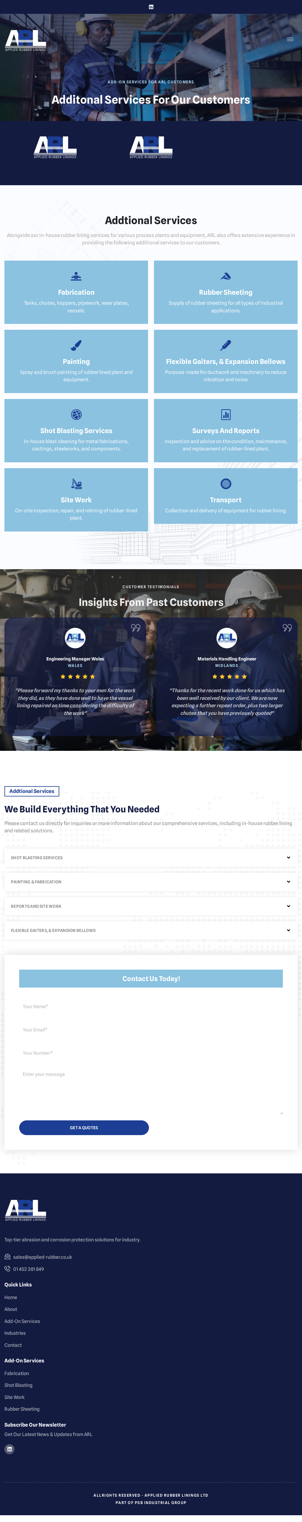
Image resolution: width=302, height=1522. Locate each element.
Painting (76, 366)
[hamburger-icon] (290, 39)
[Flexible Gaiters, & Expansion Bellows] (226, 350)
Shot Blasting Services (76, 436)
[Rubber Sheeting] (226, 279)
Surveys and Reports (226, 436)
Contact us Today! (151, 986)
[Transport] (226, 490)
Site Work (76, 507)
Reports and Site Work (36, 913)
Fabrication (76, 296)
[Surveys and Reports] (226, 420)
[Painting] (76, 350)
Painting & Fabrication (36, 889)
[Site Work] (76, 490)
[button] (151, 865)
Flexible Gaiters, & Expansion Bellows (225, 366)
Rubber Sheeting (225, 296)
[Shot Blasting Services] (76, 420)
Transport (226, 507)
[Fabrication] (76, 279)
